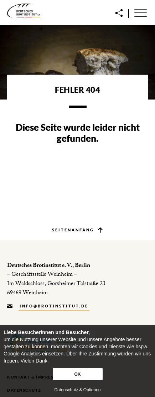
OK (77, 374)
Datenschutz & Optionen (77, 389)
